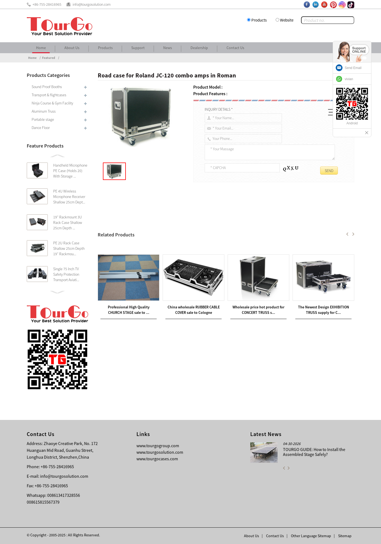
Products (259, 20)
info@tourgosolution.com (64, 476)
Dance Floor (41, 127)
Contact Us (235, 47)
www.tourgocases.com (157, 458)
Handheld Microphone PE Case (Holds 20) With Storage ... (70, 171)
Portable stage (43, 119)
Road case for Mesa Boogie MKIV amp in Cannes (149, 253)
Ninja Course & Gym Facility (52, 103)
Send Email (353, 68)
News (167, 47)
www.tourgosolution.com (159, 452)
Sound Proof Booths (47, 86)
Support (138, 47)
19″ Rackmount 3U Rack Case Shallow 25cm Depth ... (67, 222)
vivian (349, 79)
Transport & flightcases (49, 94)
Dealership (199, 47)
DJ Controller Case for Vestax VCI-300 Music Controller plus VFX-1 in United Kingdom (182, 246)
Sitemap (345, 535)
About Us (71, 47)
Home (41, 47)
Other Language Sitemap (311, 535)
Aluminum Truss (44, 111)
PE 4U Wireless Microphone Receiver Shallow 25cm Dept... (69, 197)
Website (286, 20)
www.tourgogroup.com (157, 445)
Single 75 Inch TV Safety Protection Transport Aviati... (66, 274)
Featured (48, 58)
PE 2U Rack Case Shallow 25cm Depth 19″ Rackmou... (69, 248)
